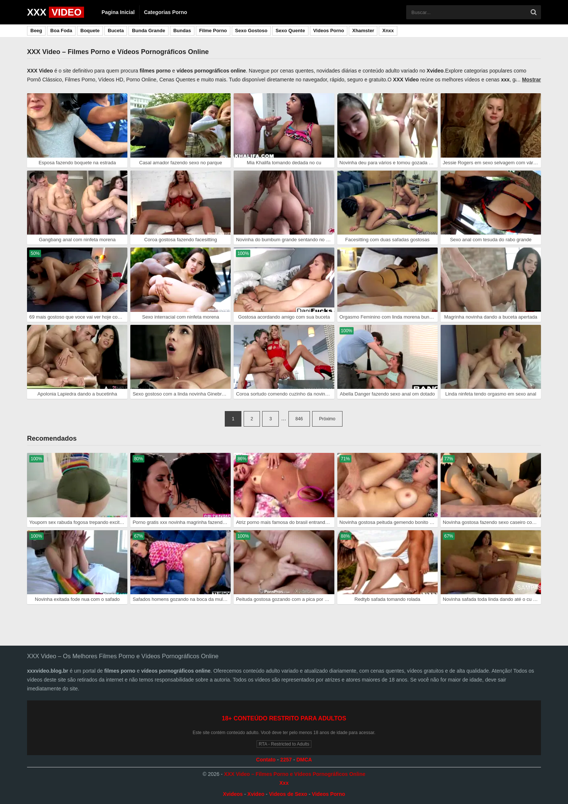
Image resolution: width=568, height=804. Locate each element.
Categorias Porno (165, 12)
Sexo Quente (290, 30)
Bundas (182, 30)
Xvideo (255, 794)
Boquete (90, 30)
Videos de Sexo (288, 794)
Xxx (284, 783)
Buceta (116, 30)
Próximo (327, 418)
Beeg (36, 30)
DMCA (304, 760)
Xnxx (388, 30)
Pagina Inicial (117, 12)
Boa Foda (61, 30)
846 (299, 418)
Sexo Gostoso (251, 30)
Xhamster (363, 30)
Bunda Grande (148, 30)
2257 (286, 760)
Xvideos (233, 794)
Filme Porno (213, 30)
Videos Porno (328, 30)
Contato (266, 760)
